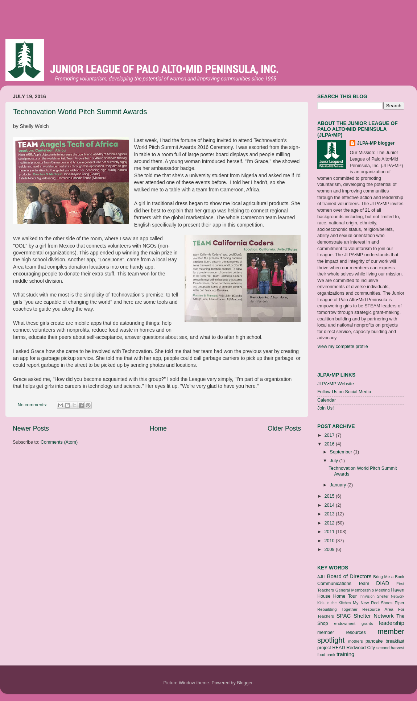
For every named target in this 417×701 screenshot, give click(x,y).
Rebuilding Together (337, 609)
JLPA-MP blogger (376, 143)
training (346, 654)
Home (158, 428)
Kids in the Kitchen (334, 603)
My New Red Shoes (372, 603)
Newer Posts (31, 428)
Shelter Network (374, 616)
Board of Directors (349, 576)
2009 (330, 549)
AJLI (321, 577)
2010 (330, 540)
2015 (330, 496)
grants (367, 623)
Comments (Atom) (59, 442)
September (342, 452)
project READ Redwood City (346, 647)
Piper (399, 603)
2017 (330, 435)
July (334, 460)
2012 (330, 523)
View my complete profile (342, 346)
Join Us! (325, 408)
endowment (345, 623)
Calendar (326, 400)
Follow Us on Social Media (344, 391)
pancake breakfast (385, 641)
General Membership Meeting (362, 590)
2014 (330, 505)
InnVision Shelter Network (381, 596)
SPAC (343, 616)
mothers (355, 641)
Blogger (244, 682)
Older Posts (284, 428)
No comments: (33, 404)
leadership (391, 623)
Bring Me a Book (388, 577)
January (338, 485)
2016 (330, 444)
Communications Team (343, 583)
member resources (341, 632)
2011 (330, 531)
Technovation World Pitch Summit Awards (80, 112)
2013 (330, 514)
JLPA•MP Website (335, 383)
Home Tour (345, 596)
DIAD (382, 583)
